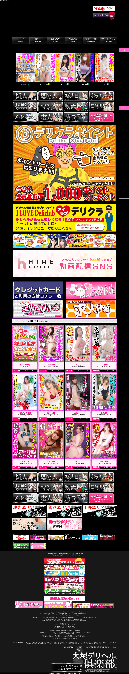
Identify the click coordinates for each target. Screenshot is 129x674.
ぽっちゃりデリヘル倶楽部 (64, 643)
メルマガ (90, 642)
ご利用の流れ (84, 642)
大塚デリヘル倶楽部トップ (19, 642)
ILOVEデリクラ (89, 643)
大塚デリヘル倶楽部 (64, 673)
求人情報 (96, 642)
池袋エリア (36, 643)
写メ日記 (46, 642)
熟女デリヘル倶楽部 (52, 643)
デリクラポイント (98, 643)
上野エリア (113, 642)
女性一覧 (38, 642)
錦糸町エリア (43, 643)
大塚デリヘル (124, 107)
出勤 (34, 642)
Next (115, 69)
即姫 (42, 642)
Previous (14, 69)
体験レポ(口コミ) (69, 642)
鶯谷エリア (30, 643)
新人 (27, 642)
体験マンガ (77, 642)
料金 (31, 642)
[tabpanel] (25, 69)
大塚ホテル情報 (60, 642)
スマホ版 (74, 643)
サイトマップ (81, 643)
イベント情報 (53, 642)
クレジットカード (104, 642)
